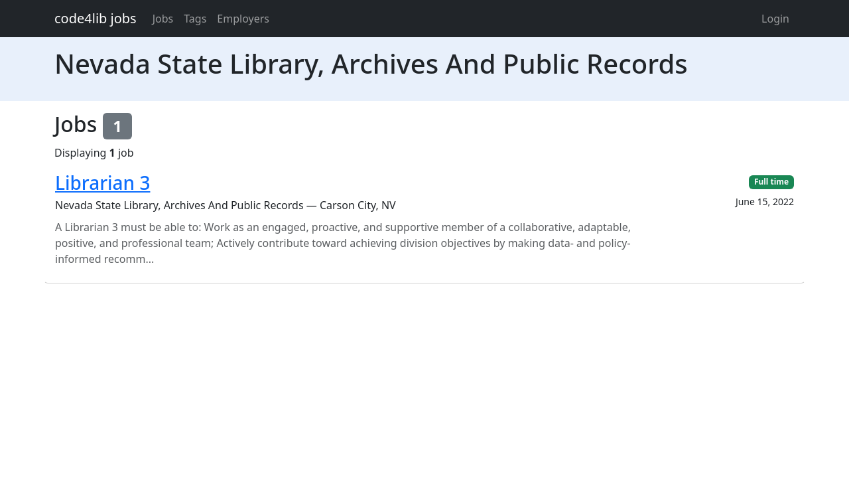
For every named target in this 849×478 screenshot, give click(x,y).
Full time (771, 181)
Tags (195, 18)
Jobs (163, 18)
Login (775, 18)
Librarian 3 (102, 182)
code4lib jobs (95, 18)
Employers (243, 18)
